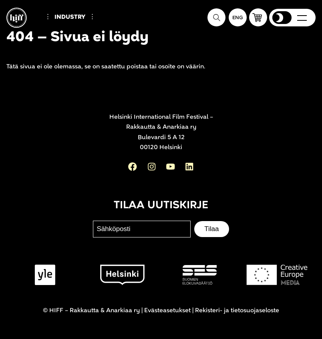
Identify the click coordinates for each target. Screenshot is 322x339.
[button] (258, 17)
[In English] (238, 17)
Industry (69, 17)
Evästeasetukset (167, 310)
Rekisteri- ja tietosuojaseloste (237, 310)
